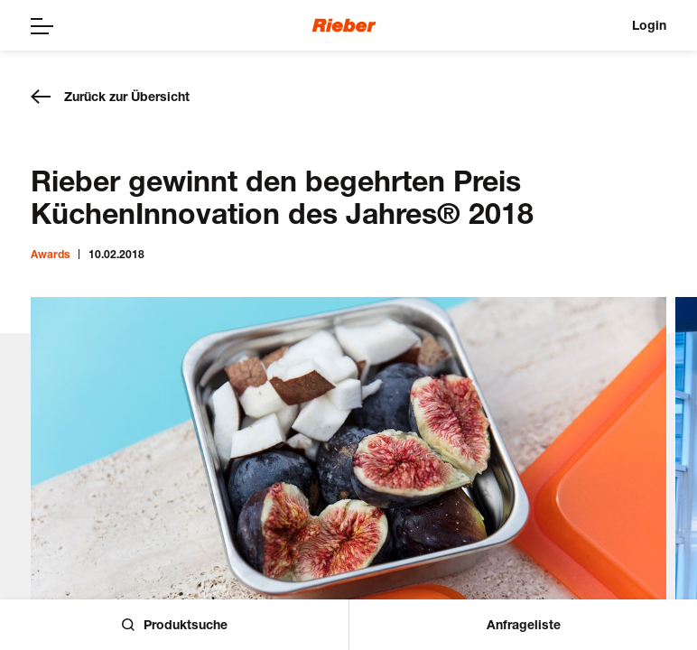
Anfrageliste (524, 624)
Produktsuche (175, 624)
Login (649, 24)
